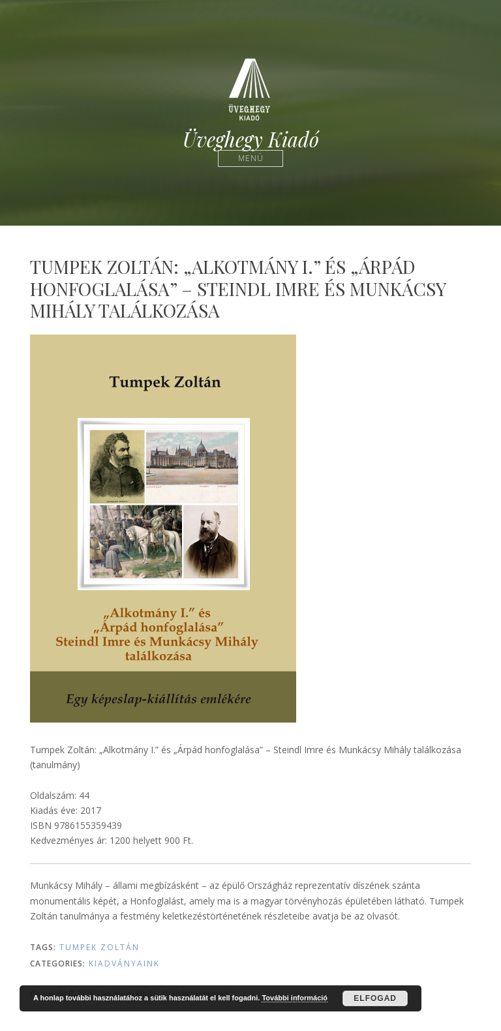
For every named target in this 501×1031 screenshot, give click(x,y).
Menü (251, 158)
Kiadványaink (124, 963)
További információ (294, 998)
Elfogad (375, 998)
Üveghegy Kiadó (251, 139)
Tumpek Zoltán (99, 947)
